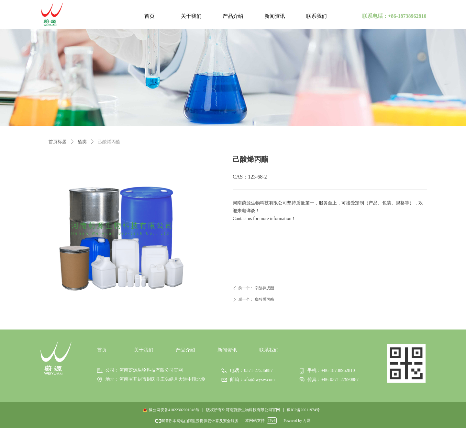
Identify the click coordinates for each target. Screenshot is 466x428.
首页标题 (58, 141)
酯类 (82, 141)
